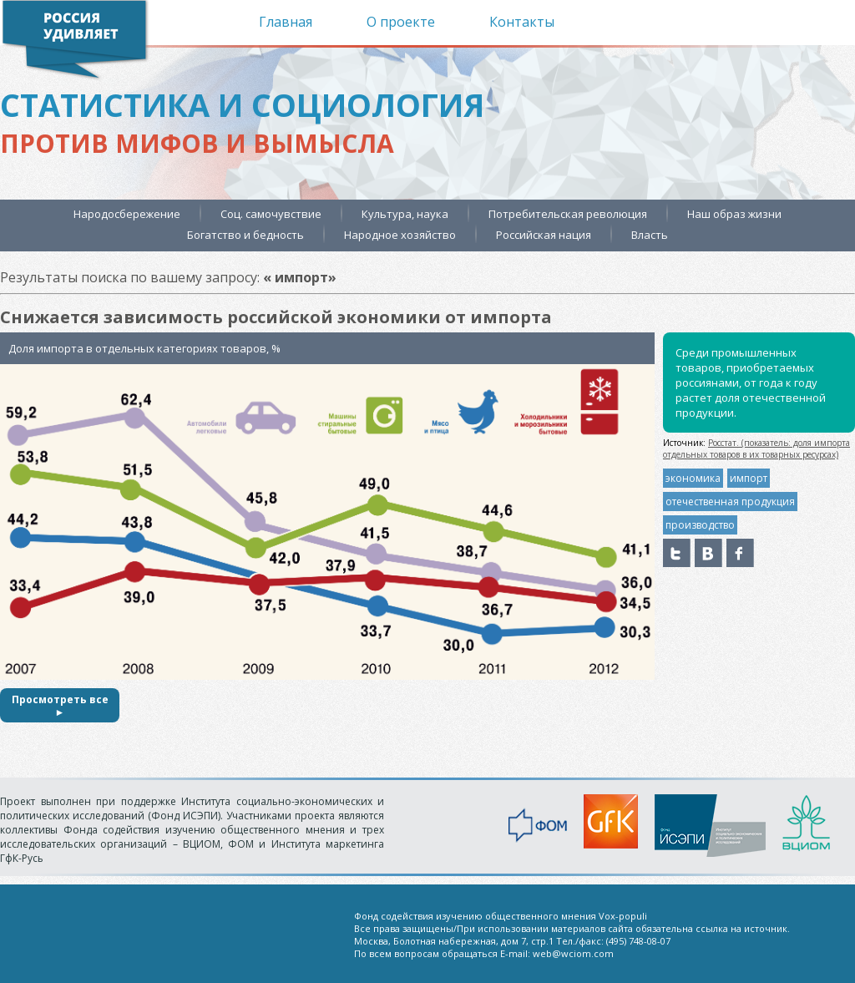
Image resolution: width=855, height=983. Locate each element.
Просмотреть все (60, 705)
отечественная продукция (730, 501)
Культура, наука (405, 213)
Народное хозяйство (400, 234)
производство (700, 525)
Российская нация (543, 234)
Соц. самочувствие (270, 213)
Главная (285, 22)
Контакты (521, 22)
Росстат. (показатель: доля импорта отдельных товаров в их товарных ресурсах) (756, 448)
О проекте (401, 22)
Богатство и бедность (245, 234)
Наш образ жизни (734, 213)
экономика (693, 478)
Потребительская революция (567, 213)
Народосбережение (126, 213)
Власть (649, 234)
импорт (748, 478)
